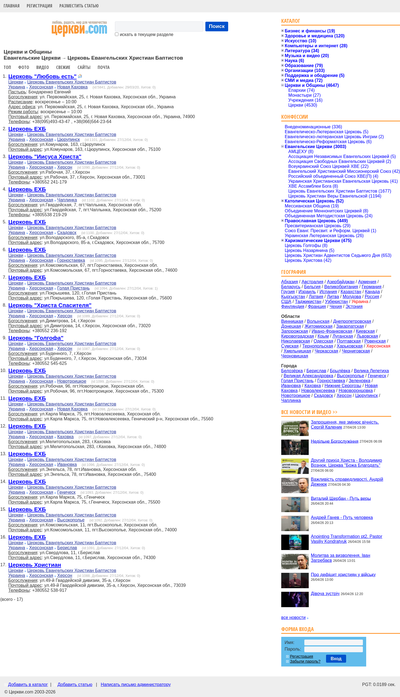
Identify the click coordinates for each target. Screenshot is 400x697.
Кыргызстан (293, 296)
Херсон (64, 167)
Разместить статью (79, 6)
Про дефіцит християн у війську (343, 574)
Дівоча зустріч (325, 593)
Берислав (67, 547)
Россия (372, 296)
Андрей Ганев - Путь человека (342, 517)
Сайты (84, 67)
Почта (104, 67)
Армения (367, 281)
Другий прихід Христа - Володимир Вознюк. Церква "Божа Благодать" (346, 463)
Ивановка (67, 464)
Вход (336, 658)
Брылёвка (340, 370)
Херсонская (41, 87)
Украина (16, 87)
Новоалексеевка (318, 390)
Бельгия (312, 286)
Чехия (336, 306)
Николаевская (295, 341)
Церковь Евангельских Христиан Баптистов (71, 82)
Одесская (323, 341)
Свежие (63, 67)
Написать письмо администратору (135, 684)
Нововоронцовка (356, 390)
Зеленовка (359, 380)
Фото (23, 67)
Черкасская (326, 351)
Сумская (290, 346)
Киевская (365, 331)
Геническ (66, 492)
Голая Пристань (73, 288)
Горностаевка (71, 260)
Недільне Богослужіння (334, 441)
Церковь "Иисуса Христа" (44, 156)
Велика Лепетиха (371, 370)
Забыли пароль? (305, 661)
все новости (293, 617)
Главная (12, 6)
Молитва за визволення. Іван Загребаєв (340, 558)
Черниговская (356, 351)
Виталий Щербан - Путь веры (341, 498)
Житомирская (319, 326)
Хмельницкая (297, 351)
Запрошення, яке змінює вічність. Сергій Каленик (345, 424)
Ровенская (375, 341)
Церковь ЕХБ (27, 129)
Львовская (367, 336)
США (286, 301)
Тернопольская (317, 346)
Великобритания (341, 286)
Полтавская (349, 341)
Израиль (307, 291)
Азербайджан (340, 281)
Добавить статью (74, 684)
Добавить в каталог (28, 684)
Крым (323, 336)
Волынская (318, 321)
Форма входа (297, 629)
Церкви (15, 82)
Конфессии (294, 116)
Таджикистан (308, 301)
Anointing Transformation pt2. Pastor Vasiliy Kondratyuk (346, 539)
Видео (42, 67)
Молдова (352, 296)
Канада (372, 291)
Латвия (316, 296)
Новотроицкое (71, 381)
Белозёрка (292, 370)
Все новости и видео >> (309, 412)
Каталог (290, 20)
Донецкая (291, 326)
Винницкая (292, 321)
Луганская (342, 336)
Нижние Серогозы (342, 385)
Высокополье (70, 520)
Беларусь (290, 286)
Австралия (312, 281)
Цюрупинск (68, 139)
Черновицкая (294, 356)
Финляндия (292, 306)
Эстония (354, 306)
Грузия (288, 291)
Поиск (217, 26)
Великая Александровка (308, 375)
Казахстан (351, 291)
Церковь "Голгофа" (36, 338)
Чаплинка (67, 200)
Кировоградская (297, 336)
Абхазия (289, 281)
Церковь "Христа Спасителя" (50, 305)
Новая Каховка (72, 87)
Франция (317, 306)
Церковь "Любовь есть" (42, 76)
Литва (333, 296)
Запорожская (294, 331)
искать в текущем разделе (144, 34)
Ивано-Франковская (332, 331)
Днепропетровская (352, 321)
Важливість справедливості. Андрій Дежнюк (347, 482)
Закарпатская (350, 326)
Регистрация (39, 6)
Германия (372, 286)
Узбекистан (336, 301)
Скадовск (66, 232)
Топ (7, 67)
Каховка (65, 436)
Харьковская (350, 346)
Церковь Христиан (34, 565)
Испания (328, 291)
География (293, 272)
